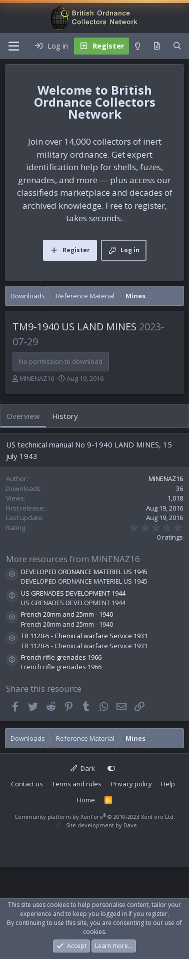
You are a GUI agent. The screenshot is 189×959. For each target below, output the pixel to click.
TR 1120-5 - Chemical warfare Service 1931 (84, 635)
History (65, 416)
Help (168, 783)
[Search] (177, 46)
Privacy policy (131, 783)
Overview (23, 416)
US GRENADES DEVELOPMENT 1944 (73, 593)
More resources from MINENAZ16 (73, 559)
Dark (82, 768)
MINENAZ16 (37, 378)
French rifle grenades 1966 (61, 657)
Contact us (27, 783)
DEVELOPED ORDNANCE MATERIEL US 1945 (84, 571)
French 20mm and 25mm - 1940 (67, 614)
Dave (130, 825)
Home (86, 799)
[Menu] (14, 46)
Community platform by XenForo (94, 816)
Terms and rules (77, 783)
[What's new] (157, 46)
